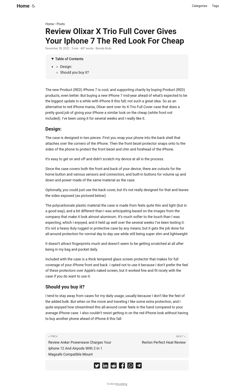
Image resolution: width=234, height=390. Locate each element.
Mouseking (121, 384)
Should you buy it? (74, 72)
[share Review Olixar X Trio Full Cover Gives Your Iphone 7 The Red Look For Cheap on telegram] (139, 366)
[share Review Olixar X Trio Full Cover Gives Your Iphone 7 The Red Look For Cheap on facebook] (122, 366)
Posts (61, 24)
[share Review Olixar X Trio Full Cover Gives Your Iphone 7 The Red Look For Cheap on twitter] (97, 366)
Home (23, 6)
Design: (66, 67)
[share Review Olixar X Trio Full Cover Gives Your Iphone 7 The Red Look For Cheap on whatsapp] (130, 366)
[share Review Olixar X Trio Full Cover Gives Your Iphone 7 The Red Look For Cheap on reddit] (114, 366)
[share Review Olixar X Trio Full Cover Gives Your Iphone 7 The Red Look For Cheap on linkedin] (105, 366)
